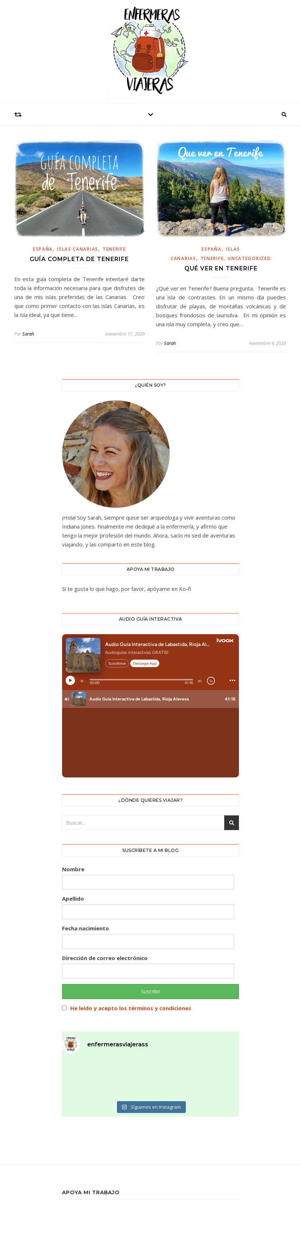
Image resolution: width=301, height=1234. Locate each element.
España (43, 249)
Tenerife (114, 249)
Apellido (73, 898)
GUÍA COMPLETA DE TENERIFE (79, 259)
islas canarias (77, 249)
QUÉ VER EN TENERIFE (221, 268)
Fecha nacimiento (85, 928)
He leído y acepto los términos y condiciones (130, 1008)
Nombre (73, 869)
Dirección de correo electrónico (104, 957)
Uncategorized (249, 258)
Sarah (28, 334)
